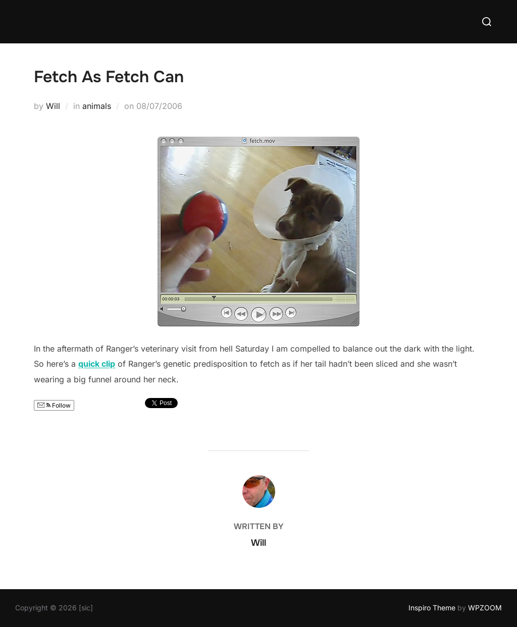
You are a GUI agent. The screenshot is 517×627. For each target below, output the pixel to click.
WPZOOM (485, 607)
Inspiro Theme (431, 607)
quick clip (96, 364)
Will (53, 106)
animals (96, 106)
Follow (54, 405)
